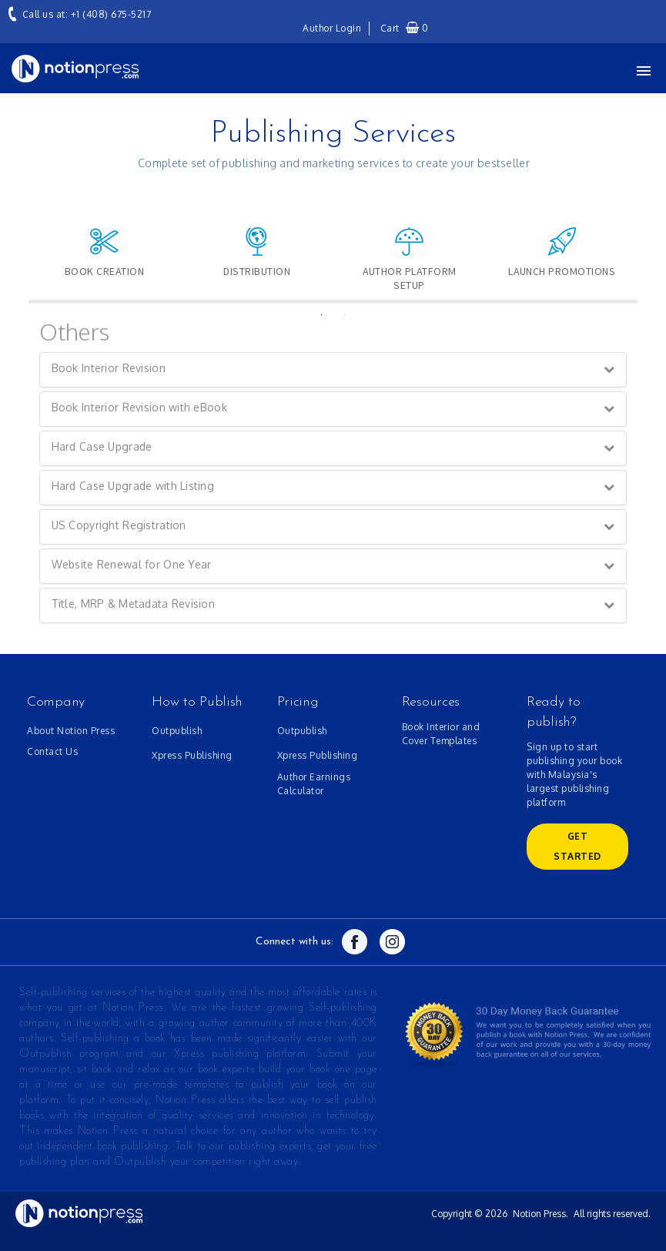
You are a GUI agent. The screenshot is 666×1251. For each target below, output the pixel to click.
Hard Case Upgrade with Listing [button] (133, 485)
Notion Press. (540, 1213)
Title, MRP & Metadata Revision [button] (133, 603)
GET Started (577, 846)
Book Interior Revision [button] (109, 367)
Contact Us (52, 751)
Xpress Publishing (192, 755)
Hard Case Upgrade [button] (102, 446)
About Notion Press (71, 730)
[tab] (333, 370)
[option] (104, 259)
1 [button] (322, 315)
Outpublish (177, 730)
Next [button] (649, 245)
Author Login (332, 28)
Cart (404, 28)
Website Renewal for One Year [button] (132, 564)
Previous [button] (17, 245)
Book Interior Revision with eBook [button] (139, 407)
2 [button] (345, 315)
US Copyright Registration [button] (119, 525)
